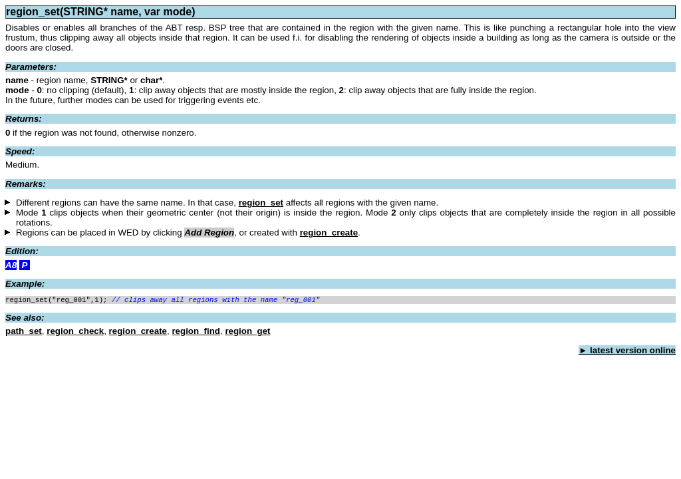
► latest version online (627, 352)
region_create (329, 233)
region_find (196, 332)
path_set (23, 332)
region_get (247, 332)
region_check (75, 332)
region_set (261, 203)
